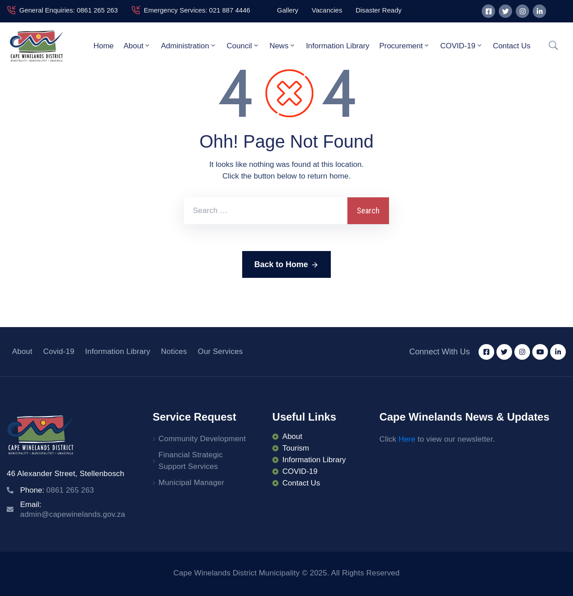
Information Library (337, 46)
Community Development (202, 438)
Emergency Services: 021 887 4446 (197, 10)
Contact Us (511, 46)
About (137, 45)
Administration (189, 45)
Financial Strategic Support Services (190, 461)
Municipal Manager (191, 482)
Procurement (404, 45)
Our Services (220, 351)
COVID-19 (461, 45)
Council (243, 45)
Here (406, 439)
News (282, 45)
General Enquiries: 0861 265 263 (68, 10)
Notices (174, 351)
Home (104, 46)
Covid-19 (58, 351)
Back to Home (286, 265)
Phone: (57, 490)
